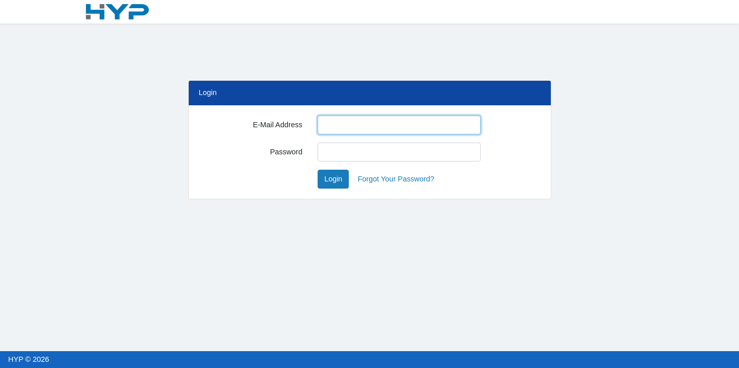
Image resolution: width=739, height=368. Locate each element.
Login (333, 179)
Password (286, 152)
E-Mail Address (277, 125)
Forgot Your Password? (395, 179)
